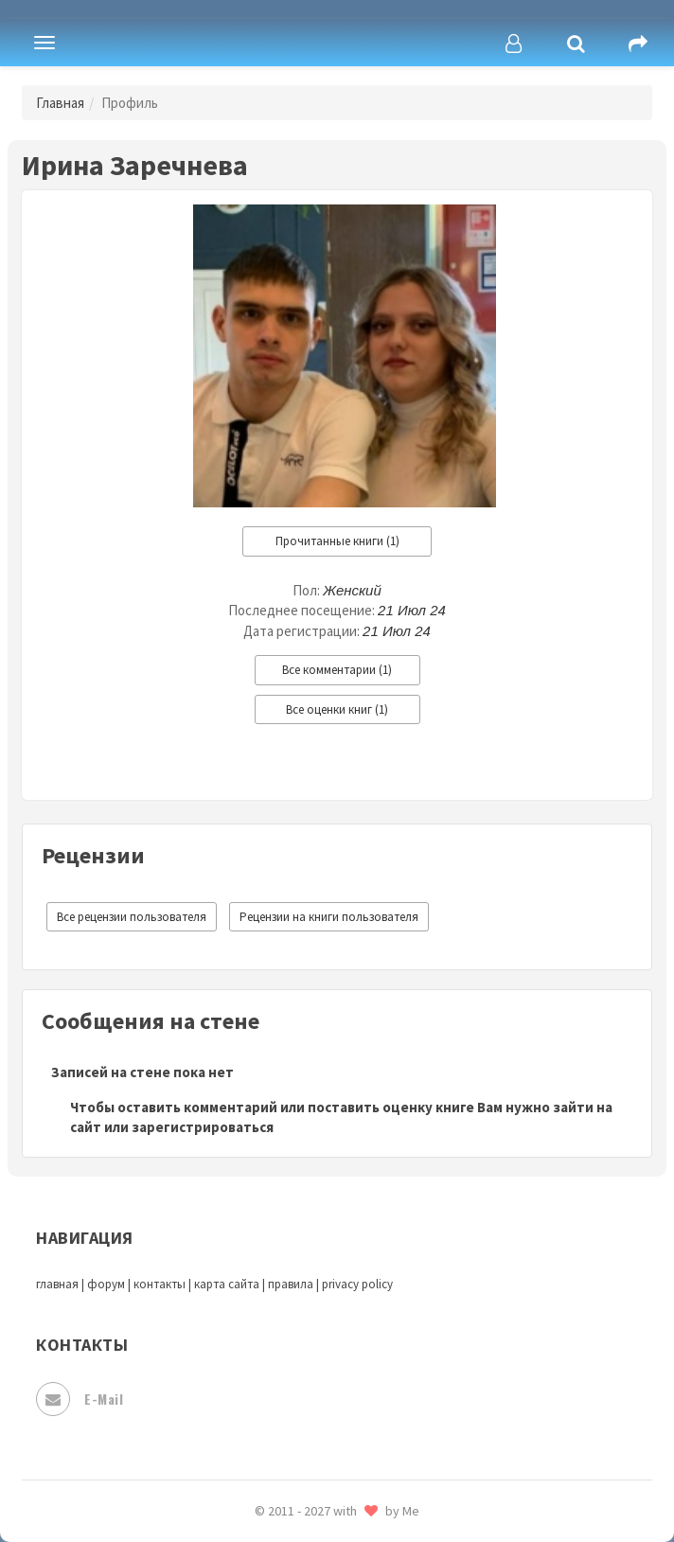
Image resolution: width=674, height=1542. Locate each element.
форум (106, 1284)
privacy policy (357, 1284)
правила (290, 1284)
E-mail (79, 1399)
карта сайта (226, 1284)
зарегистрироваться (203, 1127)
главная (57, 1284)
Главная (60, 103)
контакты (159, 1284)
